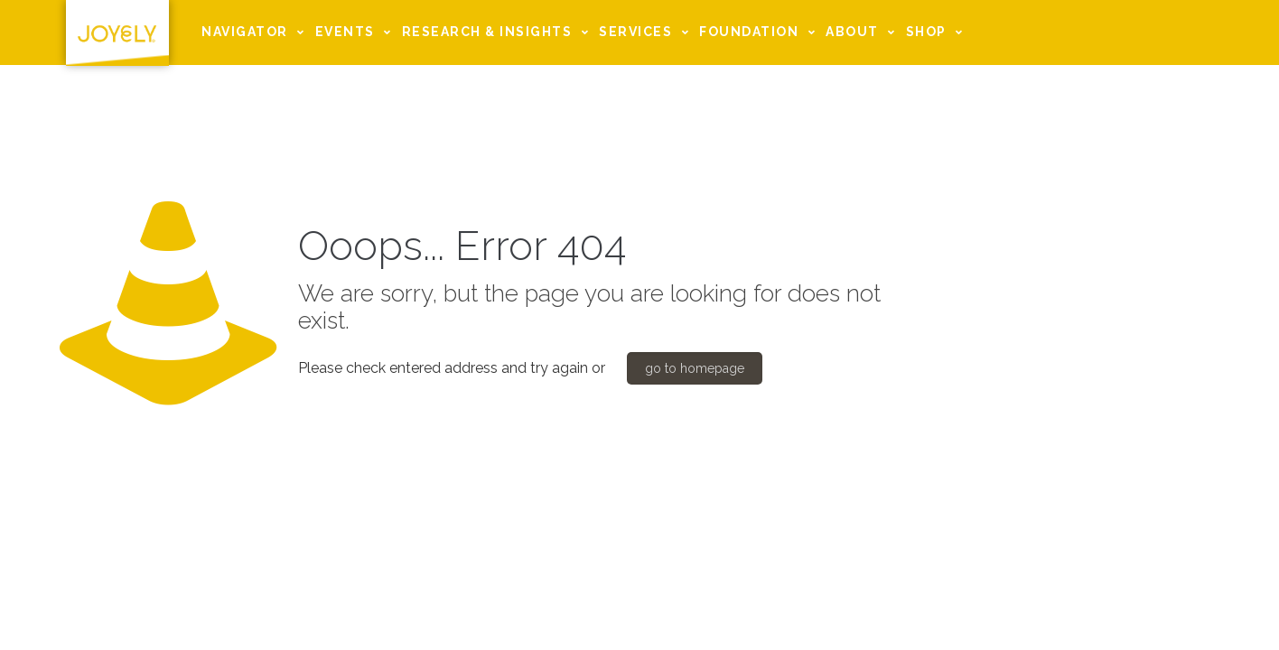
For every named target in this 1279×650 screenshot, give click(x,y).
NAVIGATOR (255, 32)
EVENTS (356, 32)
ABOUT (863, 32)
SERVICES (646, 32)
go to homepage (694, 368)
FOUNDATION (759, 32)
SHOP (937, 32)
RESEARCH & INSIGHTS (498, 32)
